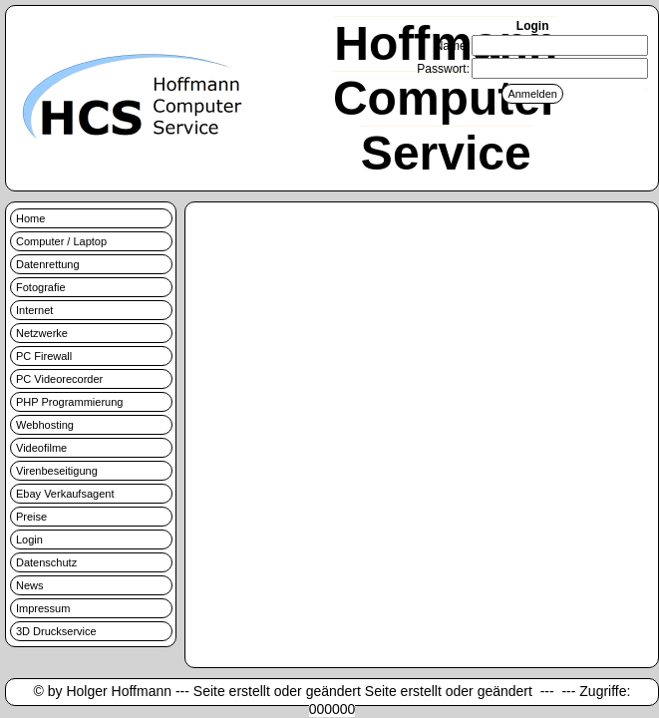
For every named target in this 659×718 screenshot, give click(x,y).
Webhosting (45, 425)
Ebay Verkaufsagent (65, 494)
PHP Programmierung (69, 402)
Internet (34, 310)
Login (29, 539)
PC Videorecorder (59, 379)
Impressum (43, 608)
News (30, 585)
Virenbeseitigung (57, 471)
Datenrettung (48, 264)
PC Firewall (44, 356)
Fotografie (41, 287)
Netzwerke (42, 333)
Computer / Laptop (61, 241)
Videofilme (41, 448)
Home (30, 218)
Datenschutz (46, 562)
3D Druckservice (56, 631)
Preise (31, 517)
